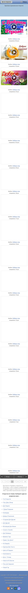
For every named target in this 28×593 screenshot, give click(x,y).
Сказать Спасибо (8, 530)
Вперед (20, 476)
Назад (7, 476)
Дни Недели (6, 506)
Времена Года (7, 536)
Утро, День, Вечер (8, 502)
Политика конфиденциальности (13, 580)
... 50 (24, 481)
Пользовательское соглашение (14, 583)
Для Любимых (7, 533)
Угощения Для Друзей (9, 519)
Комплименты (7, 554)
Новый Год (6, 567)
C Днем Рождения (8, 509)
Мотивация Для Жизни (9, 526)
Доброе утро (16, 39)
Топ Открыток (7, 499)
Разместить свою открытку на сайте (14, 578)
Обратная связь (23, 575)
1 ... (3, 481)
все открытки (6, 2)
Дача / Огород (7, 557)
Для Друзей (6, 523)
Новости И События (8, 560)
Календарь (6, 512)
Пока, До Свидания (8, 564)
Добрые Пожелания (8, 516)
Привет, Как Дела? (8, 540)
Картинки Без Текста (9, 547)
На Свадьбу (6, 543)
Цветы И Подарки (8, 550)
